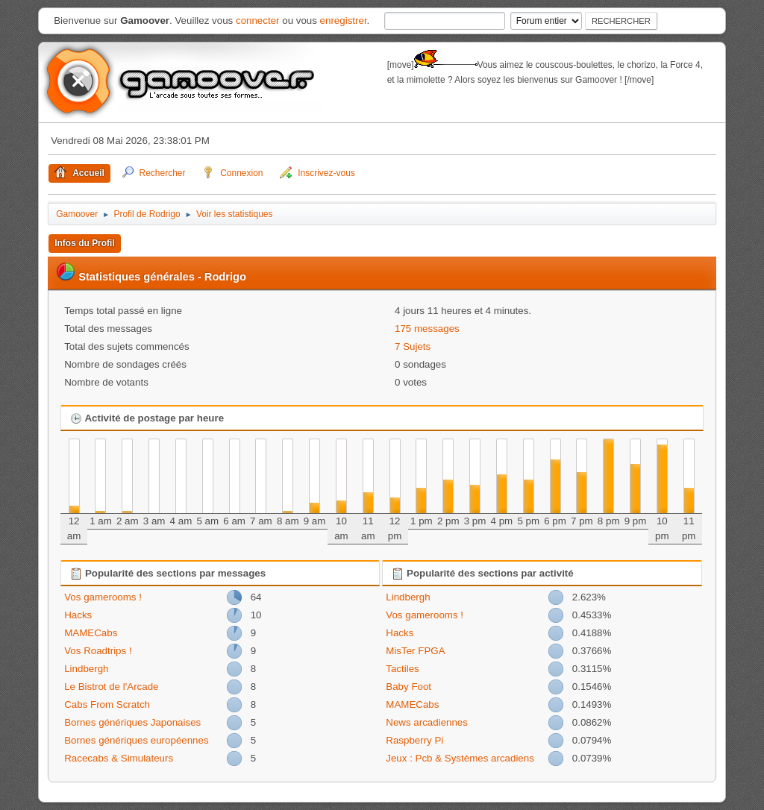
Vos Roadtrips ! (97, 650)
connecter (258, 20)
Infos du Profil (84, 243)
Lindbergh (86, 668)
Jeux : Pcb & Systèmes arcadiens (460, 758)
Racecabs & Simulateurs (118, 758)
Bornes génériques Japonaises (132, 722)
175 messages (427, 328)
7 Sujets (412, 346)
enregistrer (343, 20)
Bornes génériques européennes (136, 740)
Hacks (78, 615)
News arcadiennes (427, 722)
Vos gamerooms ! (103, 597)
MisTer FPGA (415, 650)
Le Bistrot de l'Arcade (111, 686)
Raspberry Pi (414, 740)
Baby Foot (408, 686)
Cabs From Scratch (107, 704)
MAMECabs (90, 632)
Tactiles (402, 668)
